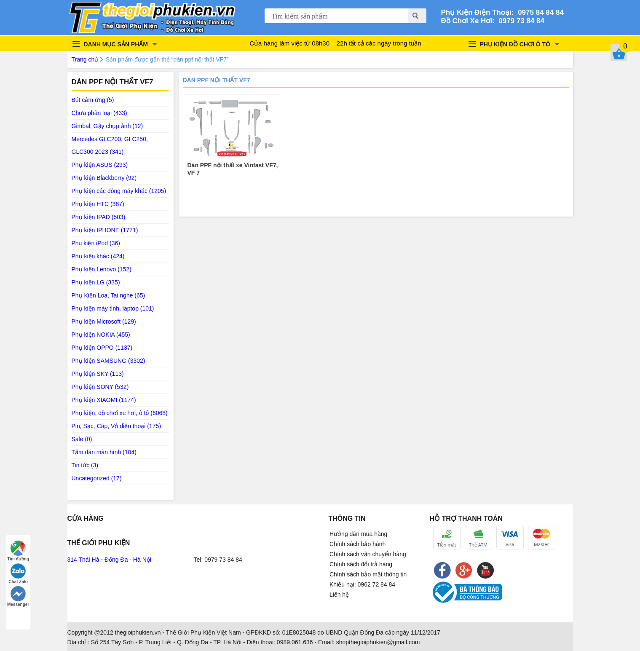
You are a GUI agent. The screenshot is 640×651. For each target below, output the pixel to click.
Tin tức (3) (85, 465)
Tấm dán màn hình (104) (104, 452)
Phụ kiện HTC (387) (98, 204)
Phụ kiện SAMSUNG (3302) (108, 360)
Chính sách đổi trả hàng (360, 564)
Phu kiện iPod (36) (96, 243)
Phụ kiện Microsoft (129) (104, 321)
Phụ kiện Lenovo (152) (101, 269)
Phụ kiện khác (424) (98, 256)
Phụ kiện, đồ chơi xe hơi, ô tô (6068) (120, 413)
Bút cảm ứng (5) (93, 99)
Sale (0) (82, 439)
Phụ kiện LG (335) (96, 282)
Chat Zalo (18, 573)
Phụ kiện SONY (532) (100, 386)
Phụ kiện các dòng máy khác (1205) (119, 191)
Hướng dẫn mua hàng (358, 533)
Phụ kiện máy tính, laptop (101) (113, 308)
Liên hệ (339, 594)
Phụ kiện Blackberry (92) (104, 177)
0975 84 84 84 (539, 12)
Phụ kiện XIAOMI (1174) (104, 399)
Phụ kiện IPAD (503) (99, 217)
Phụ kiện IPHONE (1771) (105, 230)
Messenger (18, 596)
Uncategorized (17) (97, 478)
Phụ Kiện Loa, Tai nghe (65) (108, 295)
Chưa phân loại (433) (99, 113)
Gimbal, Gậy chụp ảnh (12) (107, 126)
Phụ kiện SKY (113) (98, 373)
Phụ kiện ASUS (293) (100, 164)
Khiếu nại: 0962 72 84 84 (362, 584)
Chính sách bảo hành (357, 544)
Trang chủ (85, 59)
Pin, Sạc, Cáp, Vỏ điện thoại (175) (116, 426)
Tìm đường (18, 551)
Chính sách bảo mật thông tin (368, 574)
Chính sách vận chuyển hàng (367, 554)
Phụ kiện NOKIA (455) (101, 334)
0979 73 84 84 (519, 21)
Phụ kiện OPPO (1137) (102, 347)
